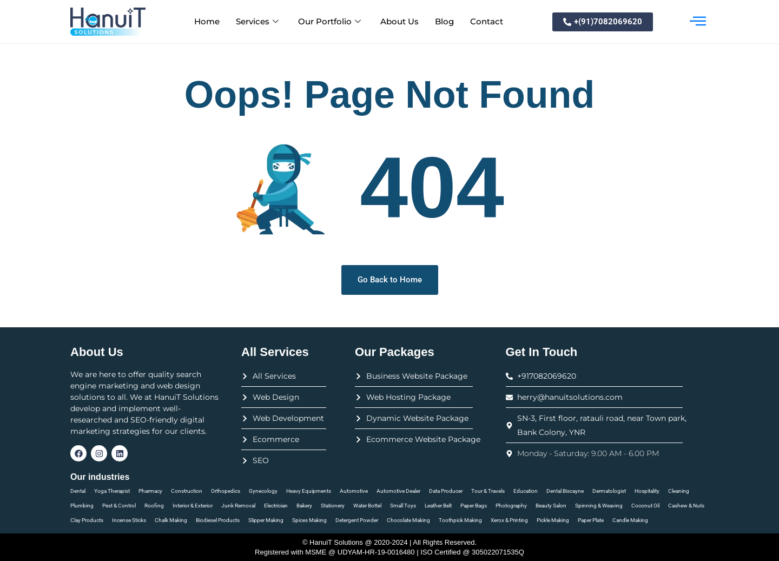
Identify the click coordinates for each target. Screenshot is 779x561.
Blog (444, 21)
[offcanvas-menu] (698, 21)
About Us (399, 21)
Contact (486, 21)
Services (257, 22)
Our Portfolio (329, 22)
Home (207, 21)
